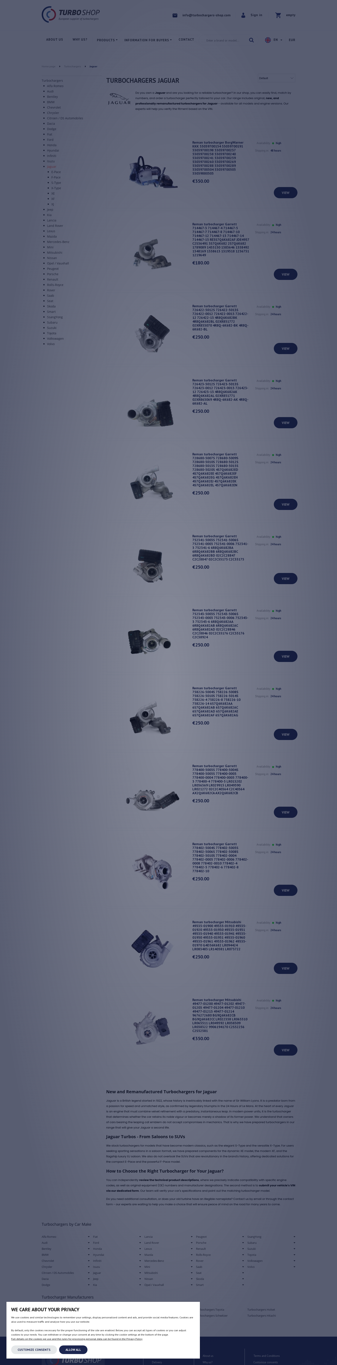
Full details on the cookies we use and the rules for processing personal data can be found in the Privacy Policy (76, 1338)
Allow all (73, 1350)
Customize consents (34, 1350)
